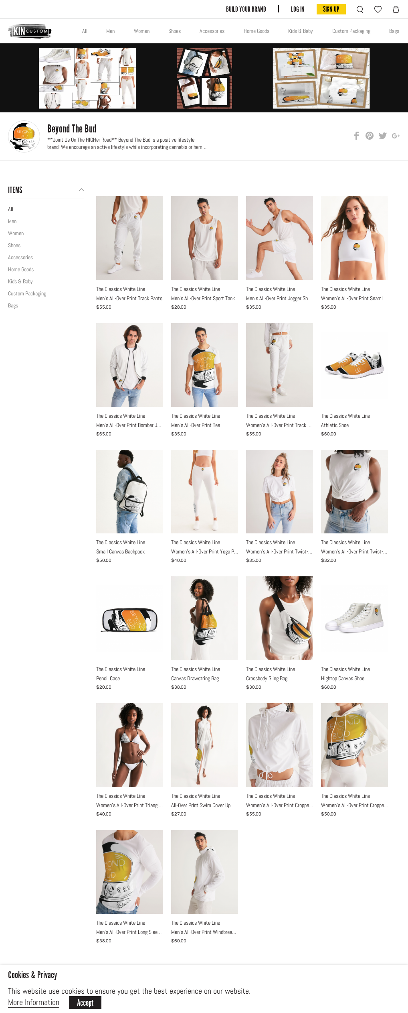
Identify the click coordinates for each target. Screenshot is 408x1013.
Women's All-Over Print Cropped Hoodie (354, 805)
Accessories (212, 31)
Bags (394, 31)
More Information (33, 1002)
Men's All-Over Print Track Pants (129, 298)
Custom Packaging (351, 31)
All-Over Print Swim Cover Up (200, 805)
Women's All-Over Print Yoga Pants (204, 551)
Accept (85, 1002)
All (84, 31)
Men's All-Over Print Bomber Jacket (129, 425)
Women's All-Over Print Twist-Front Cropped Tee (279, 551)
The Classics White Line (120, 289)
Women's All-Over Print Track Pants (279, 425)
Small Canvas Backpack (120, 551)
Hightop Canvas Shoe (342, 678)
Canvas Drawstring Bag (195, 678)
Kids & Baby (300, 31)
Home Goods (256, 31)
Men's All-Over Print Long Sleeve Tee (129, 932)
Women (141, 31)
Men (110, 31)
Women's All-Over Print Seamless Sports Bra (354, 298)
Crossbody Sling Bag (266, 678)
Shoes (174, 31)
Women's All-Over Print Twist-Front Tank (354, 551)
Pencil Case (108, 678)
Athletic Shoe (335, 425)
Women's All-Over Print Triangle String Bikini (129, 805)
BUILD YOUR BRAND (246, 9)
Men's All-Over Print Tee (195, 425)
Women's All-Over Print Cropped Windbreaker (279, 805)
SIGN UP (331, 9)
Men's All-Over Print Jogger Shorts (279, 298)
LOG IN (298, 9)
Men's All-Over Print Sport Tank (203, 298)
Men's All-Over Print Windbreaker (204, 932)
